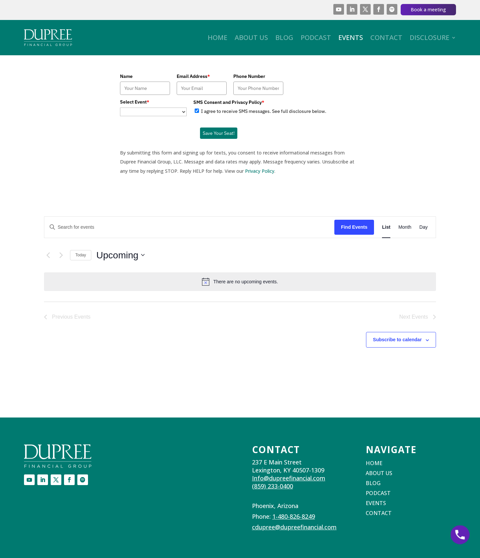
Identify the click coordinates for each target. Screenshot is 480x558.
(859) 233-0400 (272, 486)
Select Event (134, 102)
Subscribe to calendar (397, 339)
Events (350, 37)
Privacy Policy (259, 171)
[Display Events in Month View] (404, 227)
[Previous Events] (48, 255)
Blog (284, 37)
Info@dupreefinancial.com (288, 478)
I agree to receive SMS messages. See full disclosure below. (263, 111)
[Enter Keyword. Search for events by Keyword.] (189, 227)
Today (80, 255)
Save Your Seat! (219, 133)
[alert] (240, 281)
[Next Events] (61, 255)
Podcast (316, 37)
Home (217, 37)
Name (126, 76)
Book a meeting (428, 9)
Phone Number (249, 76)
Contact (386, 37)
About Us (251, 37)
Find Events (354, 227)
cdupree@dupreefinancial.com (294, 527)
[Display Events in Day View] (423, 227)
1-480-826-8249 (293, 516)
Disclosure (429, 37)
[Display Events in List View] (386, 227)
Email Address (193, 76)
